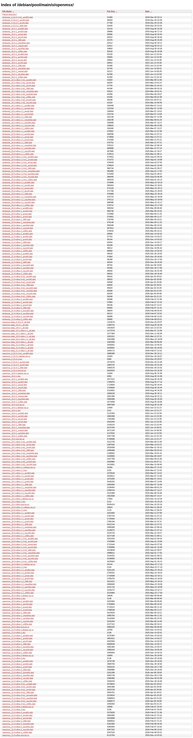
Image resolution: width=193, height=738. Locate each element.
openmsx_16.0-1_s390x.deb (14, 402)
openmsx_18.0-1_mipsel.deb (15, 430)
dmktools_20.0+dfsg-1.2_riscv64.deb (18, 202)
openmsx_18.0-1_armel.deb (14, 419)
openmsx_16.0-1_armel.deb (14, 385)
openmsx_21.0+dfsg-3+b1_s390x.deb (18, 704)
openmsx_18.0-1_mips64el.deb (16, 428)
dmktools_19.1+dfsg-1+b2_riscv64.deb (19, 103)
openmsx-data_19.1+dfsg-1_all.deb (17, 334)
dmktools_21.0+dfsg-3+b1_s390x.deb (18, 296)
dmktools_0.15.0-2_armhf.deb (15, 23)
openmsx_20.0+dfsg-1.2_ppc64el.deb (18, 587)
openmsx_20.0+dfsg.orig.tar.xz (15, 627)
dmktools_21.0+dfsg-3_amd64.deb (17, 299)
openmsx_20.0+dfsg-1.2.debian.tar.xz (18, 564)
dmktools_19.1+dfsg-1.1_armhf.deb (17, 114)
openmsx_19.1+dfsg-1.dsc (13, 502)
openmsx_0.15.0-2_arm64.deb (15, 362)
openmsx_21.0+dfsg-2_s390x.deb (17, 681)
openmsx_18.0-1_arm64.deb (15, 416)
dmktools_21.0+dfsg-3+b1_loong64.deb (19, 288)
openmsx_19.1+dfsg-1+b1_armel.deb (18, 445)
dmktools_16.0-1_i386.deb (14, 40)
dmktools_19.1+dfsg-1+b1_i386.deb (18, 88)
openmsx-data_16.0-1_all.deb (15, 325)
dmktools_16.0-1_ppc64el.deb (15, 49)
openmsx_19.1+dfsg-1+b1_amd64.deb (19, 442)
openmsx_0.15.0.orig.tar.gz (14, 370)
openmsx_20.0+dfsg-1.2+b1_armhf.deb (19, 547)
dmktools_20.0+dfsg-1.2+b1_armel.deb (19, 162)
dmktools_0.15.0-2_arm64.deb (15, 20)
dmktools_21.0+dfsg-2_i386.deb (16, 262)
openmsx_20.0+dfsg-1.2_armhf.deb (17, 579)
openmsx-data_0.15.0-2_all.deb (16, 322)
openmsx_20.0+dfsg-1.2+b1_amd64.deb (20, 539)
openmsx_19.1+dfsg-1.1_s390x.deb (18, 496)
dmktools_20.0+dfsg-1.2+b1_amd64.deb (20, 157)
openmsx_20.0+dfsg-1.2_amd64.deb (18, 570)
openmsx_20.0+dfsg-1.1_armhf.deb (17, 522)
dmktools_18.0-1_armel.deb (14, 60)
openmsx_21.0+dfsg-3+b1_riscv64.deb (19, 701)
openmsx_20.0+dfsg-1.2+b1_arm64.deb (19, 541)
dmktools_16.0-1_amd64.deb (15, 29)
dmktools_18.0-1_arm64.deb (14, 57)
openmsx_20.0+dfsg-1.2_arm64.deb (18, 573)
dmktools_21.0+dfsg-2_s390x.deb (17, 274)
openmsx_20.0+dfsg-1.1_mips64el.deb (19, 527)
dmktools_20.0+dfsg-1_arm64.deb (17, 211)
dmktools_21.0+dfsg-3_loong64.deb (18, 311)
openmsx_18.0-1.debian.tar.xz (15, 408)
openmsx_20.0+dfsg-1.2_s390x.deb (18, 593)
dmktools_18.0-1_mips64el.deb (16, 68)
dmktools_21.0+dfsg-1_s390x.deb (17, 251)
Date (147, 11)
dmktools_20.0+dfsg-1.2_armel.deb (17, 188)
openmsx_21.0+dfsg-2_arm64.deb (17, 664)
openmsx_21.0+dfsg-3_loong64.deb (18, 724)
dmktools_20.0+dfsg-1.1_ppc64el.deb (18, 148)
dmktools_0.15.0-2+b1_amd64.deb (17, 17)
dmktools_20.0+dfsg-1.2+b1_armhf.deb (19, 165)
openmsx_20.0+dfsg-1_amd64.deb (17, 601)
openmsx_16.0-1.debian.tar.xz (15, 373)
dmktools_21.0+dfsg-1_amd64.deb (17, 234)
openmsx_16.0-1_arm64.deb (15, 382)
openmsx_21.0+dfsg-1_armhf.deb (17, 641)
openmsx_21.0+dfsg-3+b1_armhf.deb (18, 690)
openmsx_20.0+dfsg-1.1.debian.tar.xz (18, 507)
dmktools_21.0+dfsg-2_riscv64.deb (17, 271)
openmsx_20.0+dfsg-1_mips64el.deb (18, 616)
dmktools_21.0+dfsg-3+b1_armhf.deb (18, 282)
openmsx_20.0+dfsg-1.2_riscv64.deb (18, 590)
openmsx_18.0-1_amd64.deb (15, 413)
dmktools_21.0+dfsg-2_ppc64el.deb (18, 268)
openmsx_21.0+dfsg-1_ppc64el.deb (18, 647)
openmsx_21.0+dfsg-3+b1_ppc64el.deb (19, 698)
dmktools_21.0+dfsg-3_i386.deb (16, 308)
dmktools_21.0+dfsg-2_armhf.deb (17, 259)
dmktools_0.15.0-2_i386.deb (14, 26)
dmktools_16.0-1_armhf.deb (14, 37)
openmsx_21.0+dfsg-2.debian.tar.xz (18, 655)
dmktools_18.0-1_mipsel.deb (15, 71)
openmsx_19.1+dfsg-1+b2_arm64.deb (19, 462)
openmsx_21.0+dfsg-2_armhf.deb (17, 667)
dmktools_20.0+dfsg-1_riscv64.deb (17, 228)
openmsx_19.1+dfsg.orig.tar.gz (15, 504)
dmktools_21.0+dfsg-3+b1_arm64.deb (19, 279)
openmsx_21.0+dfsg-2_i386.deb (16, 670)
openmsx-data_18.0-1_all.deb (15, 328)
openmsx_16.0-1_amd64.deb (15, 379)
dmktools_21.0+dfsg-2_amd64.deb (17, 254)
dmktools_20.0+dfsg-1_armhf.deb (17, 217)
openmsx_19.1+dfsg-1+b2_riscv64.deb (19, 464)
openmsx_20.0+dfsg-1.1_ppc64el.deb (18, 530)
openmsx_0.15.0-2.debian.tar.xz (16, 356)
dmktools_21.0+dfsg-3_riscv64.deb (17, 316)
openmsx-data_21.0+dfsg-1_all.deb (17, 345)
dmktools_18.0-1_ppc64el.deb (15, 74)
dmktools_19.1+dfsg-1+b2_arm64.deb (19, 100)
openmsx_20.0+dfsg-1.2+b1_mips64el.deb (21, 553)
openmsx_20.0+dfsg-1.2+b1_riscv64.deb (20, 558)
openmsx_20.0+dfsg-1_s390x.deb (17, 624)
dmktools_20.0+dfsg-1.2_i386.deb (17, 194)
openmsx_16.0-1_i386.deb (14, 390)
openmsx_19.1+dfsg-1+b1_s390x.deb (18, 459)
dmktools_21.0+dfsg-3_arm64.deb (17, 302)
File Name (7, 11)
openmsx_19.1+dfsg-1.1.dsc (14, 470)
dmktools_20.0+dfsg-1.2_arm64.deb (18, 185)
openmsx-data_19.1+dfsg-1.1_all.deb (18, 331)
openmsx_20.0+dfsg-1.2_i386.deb (17, 581)
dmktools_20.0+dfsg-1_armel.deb (17, 214)
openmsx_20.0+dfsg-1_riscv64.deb (17, 621)
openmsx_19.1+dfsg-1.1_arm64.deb (18, 476)
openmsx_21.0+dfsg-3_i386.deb (16, 721)
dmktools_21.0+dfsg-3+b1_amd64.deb (19, 276)
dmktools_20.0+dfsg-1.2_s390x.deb (18, 205)
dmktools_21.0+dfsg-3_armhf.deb (17, 305)
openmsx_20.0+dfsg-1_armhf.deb (17, 610)
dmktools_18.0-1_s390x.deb (14, 77)
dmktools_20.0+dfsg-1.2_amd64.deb (18, 182)
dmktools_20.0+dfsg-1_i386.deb (16, 219)
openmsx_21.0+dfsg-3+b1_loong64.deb (19, 695)
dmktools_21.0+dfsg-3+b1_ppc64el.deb (19, 291)
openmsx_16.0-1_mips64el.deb (16, 393)
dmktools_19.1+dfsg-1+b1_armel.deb (18, 83)
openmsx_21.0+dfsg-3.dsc (13, 710)
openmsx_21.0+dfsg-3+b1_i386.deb (18, 692)
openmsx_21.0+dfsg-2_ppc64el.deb (18, 675)
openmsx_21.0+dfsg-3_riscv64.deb (17, 730)
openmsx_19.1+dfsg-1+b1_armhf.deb (18, 447)
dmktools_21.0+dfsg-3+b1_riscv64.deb (19, 294)
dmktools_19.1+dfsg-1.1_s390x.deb (18, 128)
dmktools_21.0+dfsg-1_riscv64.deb (17, 248)
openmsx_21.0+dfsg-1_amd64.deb (17, 636)
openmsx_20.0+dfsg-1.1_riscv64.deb (18, 533)
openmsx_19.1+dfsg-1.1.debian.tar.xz (18, 467)
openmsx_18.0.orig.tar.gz (13, 439)
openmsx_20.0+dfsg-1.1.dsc (14, 510)
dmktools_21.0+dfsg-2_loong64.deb (18, 265)
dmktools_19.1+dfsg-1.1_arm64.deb (18, 108)
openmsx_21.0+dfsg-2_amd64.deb (17, 661)
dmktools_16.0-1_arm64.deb (14, 31)
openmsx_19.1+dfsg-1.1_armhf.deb (17, 482)
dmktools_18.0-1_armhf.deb (14, 63)
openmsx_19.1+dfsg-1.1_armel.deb (17, 479)
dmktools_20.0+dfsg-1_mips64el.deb (18, 222)
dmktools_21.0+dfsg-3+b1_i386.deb (18, 285)
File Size (111, 11)
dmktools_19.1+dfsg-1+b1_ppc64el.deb (19, 94)
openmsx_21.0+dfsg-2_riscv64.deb (17, 678)
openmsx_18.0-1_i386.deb (14, 425)
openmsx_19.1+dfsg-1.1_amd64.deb (18, 473)
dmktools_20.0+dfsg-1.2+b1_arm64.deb (19, 160)
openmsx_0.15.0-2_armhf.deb (15, 365)
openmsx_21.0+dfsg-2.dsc (13, 658)
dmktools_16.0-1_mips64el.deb (16, 43)
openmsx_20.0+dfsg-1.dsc (13, 598)
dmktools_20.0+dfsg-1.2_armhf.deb (17, 191)
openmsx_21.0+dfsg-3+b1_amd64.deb (19, 684)
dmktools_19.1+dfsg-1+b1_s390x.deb (18, 97)
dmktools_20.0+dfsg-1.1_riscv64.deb (18, 151)
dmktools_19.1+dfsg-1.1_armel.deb (17, 111)
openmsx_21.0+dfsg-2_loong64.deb (18, 673)
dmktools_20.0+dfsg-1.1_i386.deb (17, 143)
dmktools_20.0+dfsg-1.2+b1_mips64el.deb (21, 171)
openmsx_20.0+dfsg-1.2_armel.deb (17, 576)
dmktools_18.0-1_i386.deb (14, 66)
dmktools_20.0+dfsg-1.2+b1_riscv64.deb (20, 177)
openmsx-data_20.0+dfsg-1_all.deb (17, 342)
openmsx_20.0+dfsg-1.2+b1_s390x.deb (19, 561)
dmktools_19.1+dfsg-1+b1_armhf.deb (18, 86)
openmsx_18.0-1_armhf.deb (14, 422)
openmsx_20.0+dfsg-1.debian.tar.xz (18, 596)
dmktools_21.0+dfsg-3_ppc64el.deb (18, 313)
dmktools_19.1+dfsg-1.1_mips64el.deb (19, 120)
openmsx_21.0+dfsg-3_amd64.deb (17, 712)
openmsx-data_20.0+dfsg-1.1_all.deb (18, 336)
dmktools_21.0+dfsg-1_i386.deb (16, 242)
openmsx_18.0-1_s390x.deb (14, 436)
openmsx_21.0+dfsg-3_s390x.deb (17, 732)
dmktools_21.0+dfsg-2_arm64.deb (17, 257)
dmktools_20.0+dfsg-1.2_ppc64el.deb (18, 200)
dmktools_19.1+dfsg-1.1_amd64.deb (18, 106)
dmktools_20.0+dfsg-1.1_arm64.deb (18, 134)
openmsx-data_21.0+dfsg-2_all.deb (17, 348)
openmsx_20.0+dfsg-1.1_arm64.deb (18, 516)
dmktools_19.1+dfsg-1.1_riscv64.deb (18, 125)
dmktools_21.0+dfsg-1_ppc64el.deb (18, 245)
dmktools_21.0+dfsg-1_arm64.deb (17, 237)
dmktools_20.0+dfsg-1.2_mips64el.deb (19, 197)
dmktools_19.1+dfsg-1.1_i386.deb (17, 117)
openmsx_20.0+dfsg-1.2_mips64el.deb (19, 584)
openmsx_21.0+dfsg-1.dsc (13, 633)
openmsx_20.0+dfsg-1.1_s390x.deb (18, 536)
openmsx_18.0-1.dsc (11, 410)
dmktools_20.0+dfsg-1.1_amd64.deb (18, 131)
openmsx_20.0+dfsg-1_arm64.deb (17, 604)
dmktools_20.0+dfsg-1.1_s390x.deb (18, 154)
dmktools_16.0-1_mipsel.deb (15, 46)
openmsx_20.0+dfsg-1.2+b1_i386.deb (19, 550)
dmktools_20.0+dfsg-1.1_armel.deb (17, 137)
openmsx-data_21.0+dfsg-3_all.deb (17, 351)
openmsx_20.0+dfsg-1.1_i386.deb (17, 524)
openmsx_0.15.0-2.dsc (12, 359)
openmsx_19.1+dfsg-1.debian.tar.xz (18, 499)
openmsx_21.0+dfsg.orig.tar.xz (15, 735)
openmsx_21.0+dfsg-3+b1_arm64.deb (19, 687)
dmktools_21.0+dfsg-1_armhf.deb (17, 239)
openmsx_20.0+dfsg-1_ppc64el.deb (18, 618)
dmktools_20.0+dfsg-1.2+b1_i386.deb (18, 168)
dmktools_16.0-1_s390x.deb (14, 51)
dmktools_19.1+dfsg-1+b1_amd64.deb (19, 80)
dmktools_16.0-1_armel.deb (14, 34)
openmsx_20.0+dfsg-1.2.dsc (14, 567)
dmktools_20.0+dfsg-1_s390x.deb (17, 231)
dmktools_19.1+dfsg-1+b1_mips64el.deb (20, 91)
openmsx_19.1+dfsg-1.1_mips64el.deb (19, 487)
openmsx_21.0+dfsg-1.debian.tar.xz (18, 630)
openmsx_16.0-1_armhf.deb (14, 388)
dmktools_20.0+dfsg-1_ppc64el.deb (18, 225)
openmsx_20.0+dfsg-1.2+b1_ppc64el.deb (20, 556)
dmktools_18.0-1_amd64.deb (15, 54)
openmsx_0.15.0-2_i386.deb (14, 368)
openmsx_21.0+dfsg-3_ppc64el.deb (18, 727)
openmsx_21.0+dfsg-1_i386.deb (16, 644)
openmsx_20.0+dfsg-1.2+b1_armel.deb (19, 544)
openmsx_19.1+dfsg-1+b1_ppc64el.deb (19, 456)
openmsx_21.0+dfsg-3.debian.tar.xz (18, 707)
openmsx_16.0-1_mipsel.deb (15, 396)
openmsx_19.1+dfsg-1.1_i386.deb (17, 485)
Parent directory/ (9, 14)
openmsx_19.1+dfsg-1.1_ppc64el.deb (18, 490)
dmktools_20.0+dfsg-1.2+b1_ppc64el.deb (20, 174)
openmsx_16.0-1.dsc (11, 376)
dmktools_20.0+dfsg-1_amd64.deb (17, 208)
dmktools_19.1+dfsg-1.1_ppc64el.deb (18, 123)
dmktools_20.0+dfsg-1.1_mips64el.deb (19, 145)
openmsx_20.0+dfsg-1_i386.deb (16, 613)
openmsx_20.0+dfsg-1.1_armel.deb (17, 519)
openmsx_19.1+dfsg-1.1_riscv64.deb (18, 493)
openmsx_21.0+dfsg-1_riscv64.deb (17, 650)
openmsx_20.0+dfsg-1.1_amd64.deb (18, 513)
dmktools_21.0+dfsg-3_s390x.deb (17, 319)
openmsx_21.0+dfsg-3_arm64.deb (17, 715)
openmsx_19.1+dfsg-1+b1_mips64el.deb (20, 453)
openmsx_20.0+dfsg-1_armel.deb (17, 607)
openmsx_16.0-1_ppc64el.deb (15, 399)
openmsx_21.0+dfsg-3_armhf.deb (17, 718)
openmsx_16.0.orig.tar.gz (13, 405)
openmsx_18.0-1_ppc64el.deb (15, 433)
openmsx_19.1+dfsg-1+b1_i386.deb (18, 450)
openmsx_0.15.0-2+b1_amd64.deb (17, 353)
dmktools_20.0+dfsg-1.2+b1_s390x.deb (19, 180)
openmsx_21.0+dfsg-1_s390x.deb (17, 653)
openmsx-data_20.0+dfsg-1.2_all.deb (18, 339)
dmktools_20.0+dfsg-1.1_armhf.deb (17, 140)
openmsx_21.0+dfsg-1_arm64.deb (17, 638)
